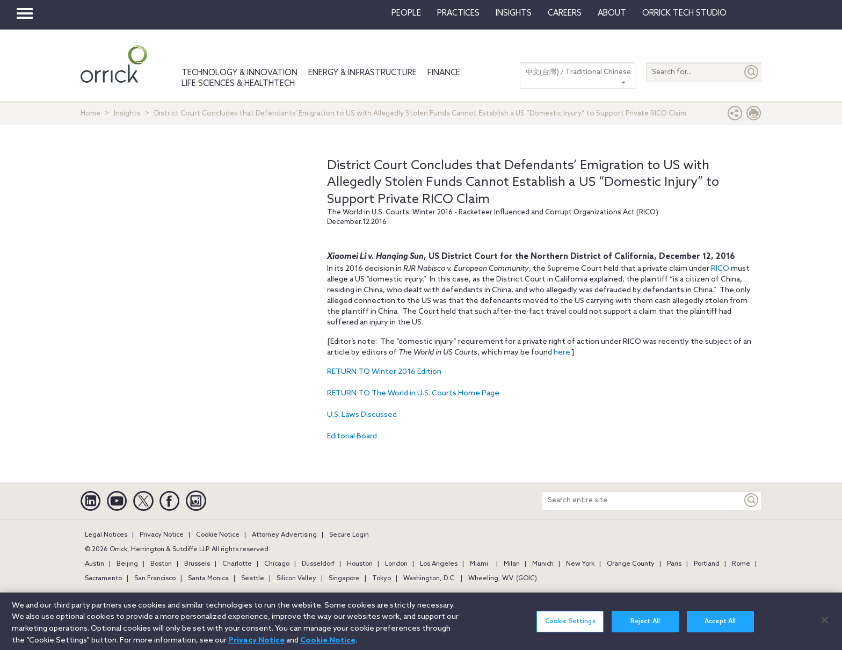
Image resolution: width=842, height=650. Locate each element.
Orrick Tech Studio (684, 13)
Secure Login (349, 535)
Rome (741, 564)
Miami (479, 564)
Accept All (720, 627)
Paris (674, 564)
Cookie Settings (570, 627)
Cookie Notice (217, 535)
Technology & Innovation (239, 73)
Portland (707, 564)
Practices (458, 13)
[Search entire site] (642, 500)
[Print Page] (753, 116)
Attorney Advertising (284, 535)
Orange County (631, 564)
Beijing (127, 564)
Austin (94, 564)
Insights (127, 114)
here (562, 352)
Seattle (252, 578)
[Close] (825, 626)
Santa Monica (208, 578)
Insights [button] (514, 13)
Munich (543, 564)
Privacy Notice (162, 535)
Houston (360, 564)
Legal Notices (106, 535)
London (396, 564)
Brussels (197, 564)
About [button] (612, 13)
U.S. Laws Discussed (362, 415)
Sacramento (103, 578)
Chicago (276, 564)
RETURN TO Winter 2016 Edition (384, 372)
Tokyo (381, 578)
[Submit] (751, 72)
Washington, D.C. (429, 578)
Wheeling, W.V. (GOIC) (502, 578)
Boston (161, 564)
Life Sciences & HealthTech (238, 84)
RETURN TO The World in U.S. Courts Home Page (413, 393)
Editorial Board (352, 436)
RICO (720, 268)
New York (580, 564)
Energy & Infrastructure (362, 73)
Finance (443, 73)
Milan (512, 564)
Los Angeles (439, 564)
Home (90, 114)
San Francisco (155, 578)
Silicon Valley (296, 578)
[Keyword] (751, 500)
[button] (735, 116)
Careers (565, 13)
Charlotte (237, 564)
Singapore (344, 578)
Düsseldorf (318, 564)
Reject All (645, 627)
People (406, 13)
